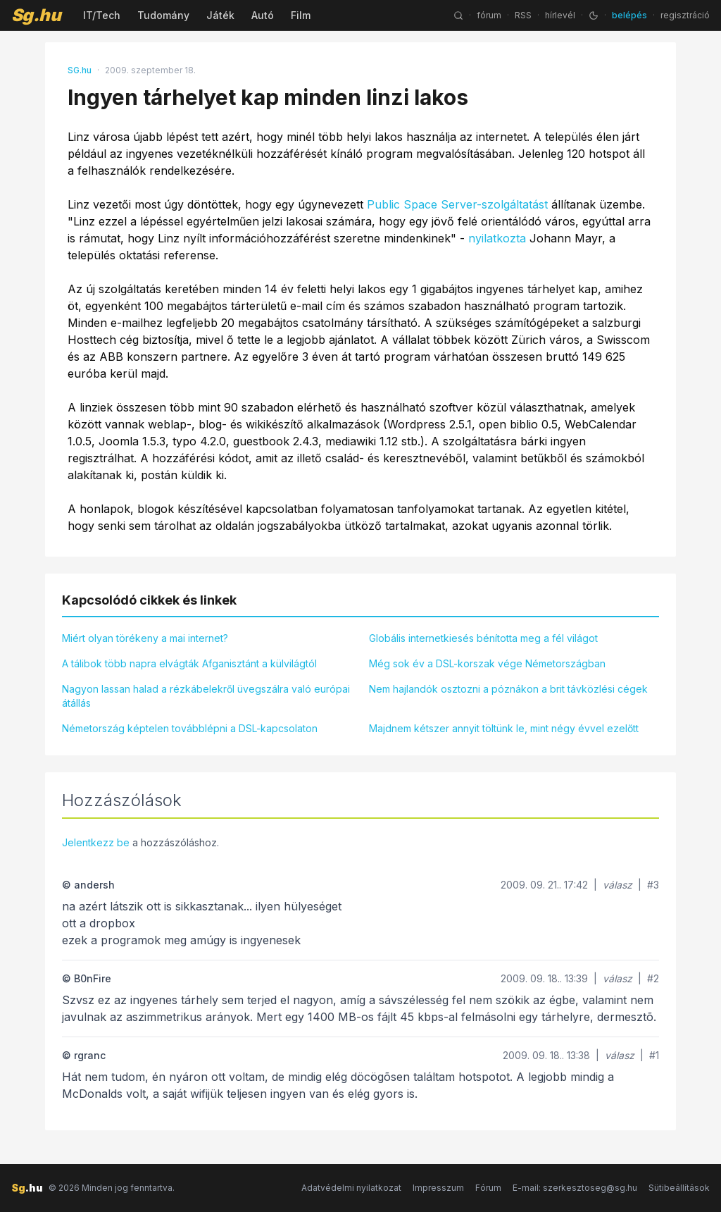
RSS (523, 15)
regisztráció (685, 15)
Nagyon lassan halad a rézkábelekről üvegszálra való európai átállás (206, 696)
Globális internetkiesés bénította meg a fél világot (483, 638)
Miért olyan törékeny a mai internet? (145, 638)
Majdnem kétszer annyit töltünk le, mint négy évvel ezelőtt (504, 728)
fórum (489, 15)
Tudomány (163, 15)
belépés (629, 15)
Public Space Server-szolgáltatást (457, 204)
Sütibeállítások (679, 1187)
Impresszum (438, 1187)
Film (301, 15)
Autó (262, 15)
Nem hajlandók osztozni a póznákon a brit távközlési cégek (508, 689)
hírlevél (560, 15)
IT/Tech (101, 15)
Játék (220, 15)
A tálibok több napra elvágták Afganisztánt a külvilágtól (189, 663)
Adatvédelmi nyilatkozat (351, 1187)
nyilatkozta (497, 238)
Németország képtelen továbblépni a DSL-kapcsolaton (190, 728)
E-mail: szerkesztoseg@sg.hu (575, 1187)
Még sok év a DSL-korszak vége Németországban (487, 663)
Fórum (488, 1187)
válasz (617, 885)
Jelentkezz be (96, 842)
